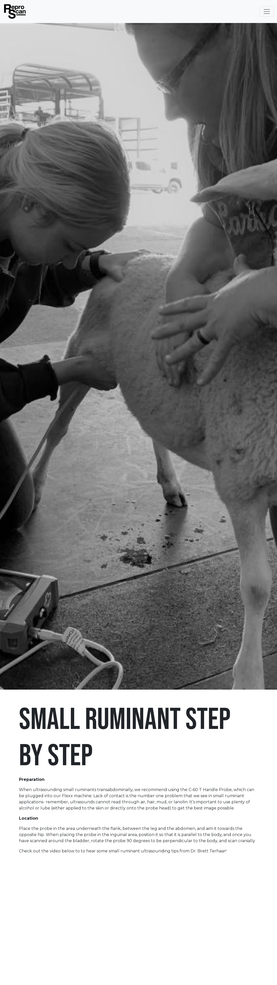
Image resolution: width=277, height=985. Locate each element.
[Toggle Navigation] (267, 11)
